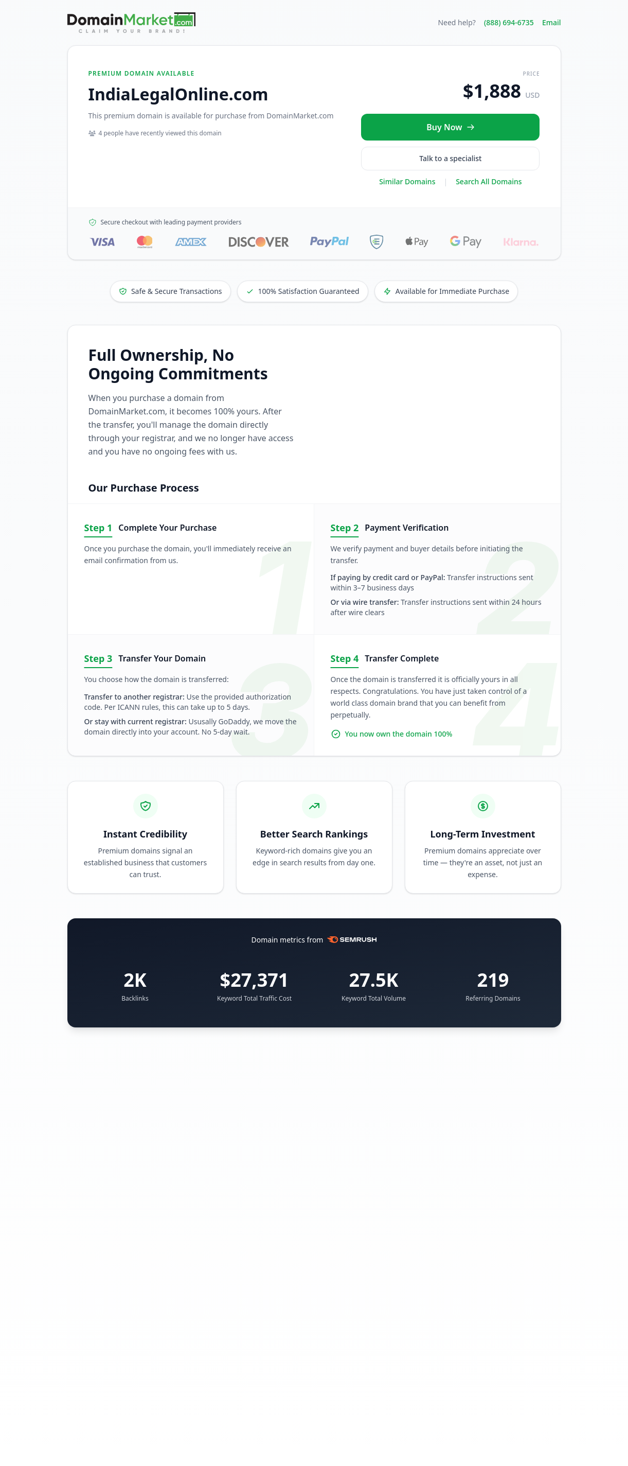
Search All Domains (489, 181)
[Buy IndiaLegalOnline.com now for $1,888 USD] (450, 127)
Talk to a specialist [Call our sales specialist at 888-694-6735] (450, 158)
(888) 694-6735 (509, 22)
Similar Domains (407, 181)
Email (551, 22)
